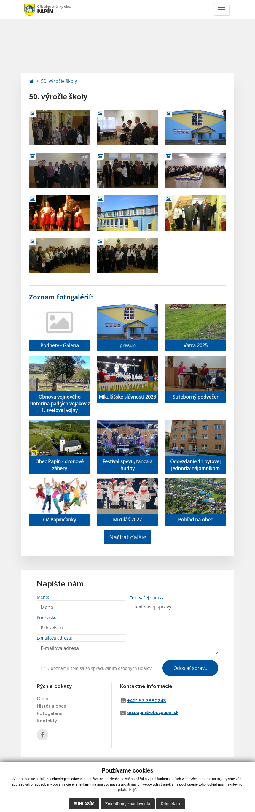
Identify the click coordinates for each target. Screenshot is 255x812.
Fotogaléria (50, 713)
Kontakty (47, 721)
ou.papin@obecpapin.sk (153, 712)
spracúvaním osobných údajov (121, 668)
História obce (51, 706)
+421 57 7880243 (146, 700)
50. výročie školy (59, 81)
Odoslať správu (190, 668)
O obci (44, 698)
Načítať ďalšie (127, 537)
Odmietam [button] (170, 803)
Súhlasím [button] (84, 803)
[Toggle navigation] (221, 10)
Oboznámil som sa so (98, 668)
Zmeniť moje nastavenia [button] (127, 803)
